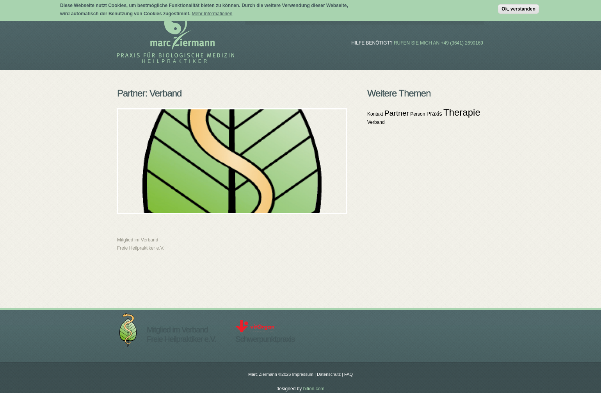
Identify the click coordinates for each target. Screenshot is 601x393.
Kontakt (375, 114)
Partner (396, 113)
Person (417, 114)
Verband (376, 122)
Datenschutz (329, 374)
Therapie (461, 112)
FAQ (348, 374)
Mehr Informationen (212, 12)
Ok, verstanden (518, 8)
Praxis (434, 114)
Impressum (302, 374)
